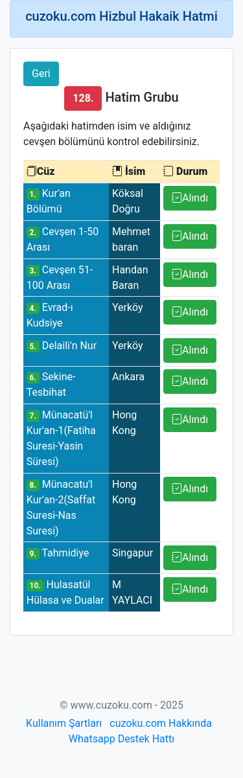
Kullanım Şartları (64, 723)
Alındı (190, 198)
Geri (41, 73)
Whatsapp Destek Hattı (121, 739)
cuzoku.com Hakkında (161, 723)
